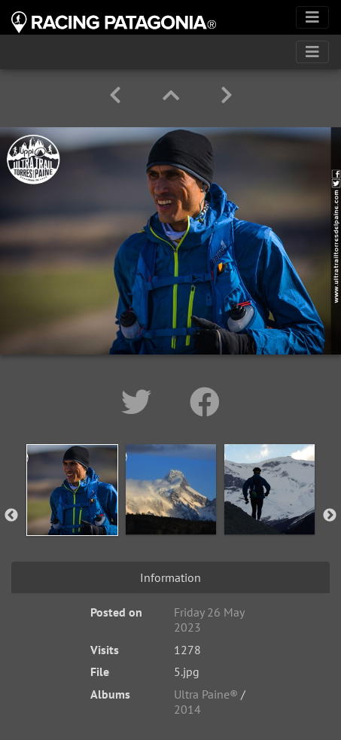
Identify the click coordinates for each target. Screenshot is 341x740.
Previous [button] (11, 515)
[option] (72, 512)
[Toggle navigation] (312, 17)
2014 (187, 709)
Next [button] (329, 515)
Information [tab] (170, 577)
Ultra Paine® (206, 694)
